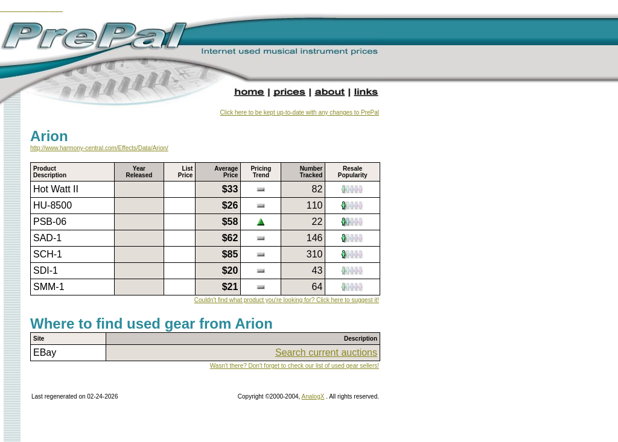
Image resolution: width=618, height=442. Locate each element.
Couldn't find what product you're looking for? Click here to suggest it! (286, 300)
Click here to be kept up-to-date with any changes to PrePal (299, 112)
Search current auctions (326, 352)
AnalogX (313, 396)
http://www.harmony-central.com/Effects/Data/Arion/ (99, 148)
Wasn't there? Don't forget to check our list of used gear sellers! (294, 365)
